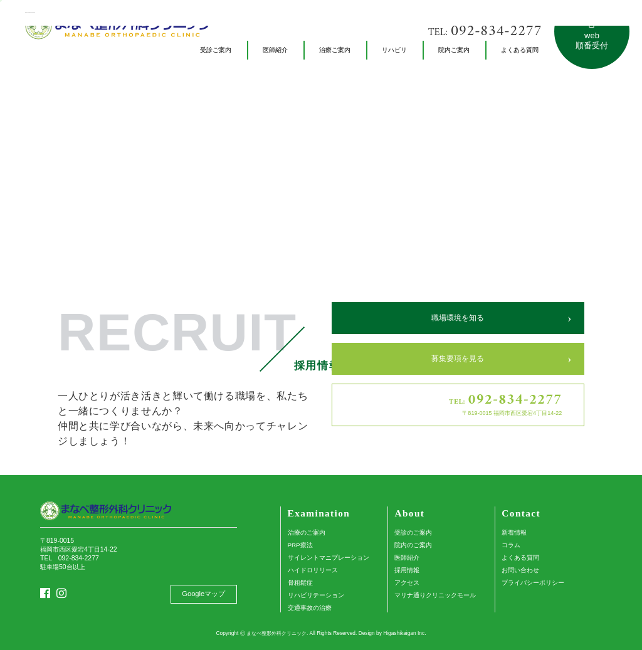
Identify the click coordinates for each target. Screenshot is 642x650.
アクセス (406, 582)
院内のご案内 (413, 545)
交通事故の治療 (310, 607)
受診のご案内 (413, 532)
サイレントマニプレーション (328, 557)
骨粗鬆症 (300, 582)
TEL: (485, 31)
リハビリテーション (316, 595)
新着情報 (514, 532)
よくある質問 (520, 557)
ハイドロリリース (313, 570)
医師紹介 (406, 557)
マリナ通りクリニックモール (435, 595)
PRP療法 (300, 545)
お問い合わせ (520, 570)
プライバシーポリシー (533, 582)
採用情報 (406, 570)
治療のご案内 (306, 532)
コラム (511, 545)
